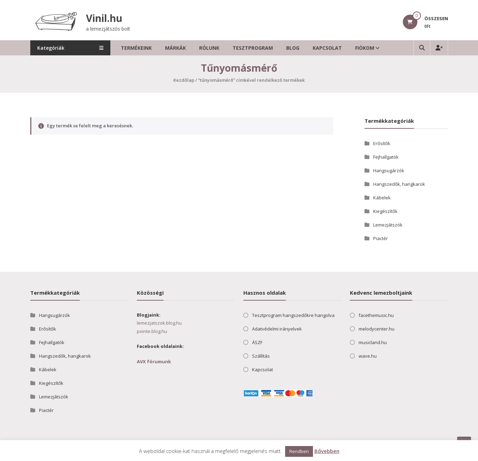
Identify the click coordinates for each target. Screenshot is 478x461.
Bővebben (326, 450)
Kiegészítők (385, 211)
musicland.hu (373, 342)
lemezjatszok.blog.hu (159, 323)
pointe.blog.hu (152, 331)
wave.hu (368, 356)
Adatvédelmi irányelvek (277, 329)
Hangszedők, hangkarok (399, 184)
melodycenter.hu (376, 329)
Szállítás (261, 356)
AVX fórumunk (154, 361)
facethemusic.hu (376, 315)
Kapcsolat (327, 48)
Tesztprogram (253, 48)
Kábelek (382, 197)
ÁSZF (257, 342)
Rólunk (209, 48)
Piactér (380, 238)
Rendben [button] (299, 451)
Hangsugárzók (388, 170)
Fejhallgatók (386, 157)
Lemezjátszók (387, 225)
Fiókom (364, 48)
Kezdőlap (183, 80)
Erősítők (381, 143)
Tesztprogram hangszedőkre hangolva (293, 315)
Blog (292, 48)
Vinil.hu (104, 18)
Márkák (175, 48)
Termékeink (136, 48)
